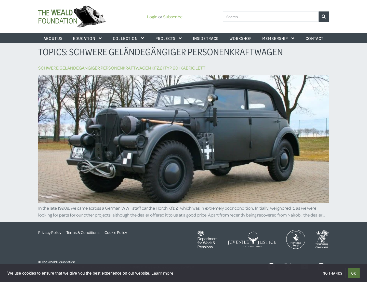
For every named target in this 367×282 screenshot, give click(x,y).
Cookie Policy (115, 232)
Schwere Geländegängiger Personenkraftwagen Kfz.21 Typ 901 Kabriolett (121, 68)
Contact (314, 38)
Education (87, 38)
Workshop (240, 38)
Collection (129, 38)
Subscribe (172, 16)
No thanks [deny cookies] (332, 273)
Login (152, 16)
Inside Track (206, 38)
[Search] (324, 16)
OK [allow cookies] (353, 273)
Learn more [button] (162, 273)
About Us (53, 38)
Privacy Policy (49, 232)
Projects (168, 38)
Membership (278, 38)
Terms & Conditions (82, 232)
